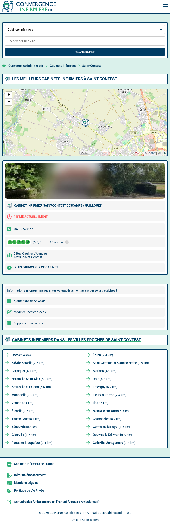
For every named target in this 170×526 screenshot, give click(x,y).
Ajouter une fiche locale (29, 301)
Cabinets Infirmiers (63, 65)
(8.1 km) (26, 419)
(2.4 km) (21, 355)
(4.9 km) (104, 371)
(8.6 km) (111, 427)
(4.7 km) (24, 371)
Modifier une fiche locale (30, 312)
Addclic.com (90, 520)
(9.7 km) (114, 443)
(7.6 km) (23, 411)
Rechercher (85, 51)
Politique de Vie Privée (29, 490)
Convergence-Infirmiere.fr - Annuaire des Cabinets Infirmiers (90, 512)
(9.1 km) (32, 443)
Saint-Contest (91, 65)
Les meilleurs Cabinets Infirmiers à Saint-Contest (64, 79)
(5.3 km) (102, 379)
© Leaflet (150, 153)
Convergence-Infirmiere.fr (25, 65)
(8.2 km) (107, 419)
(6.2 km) (105, 387)
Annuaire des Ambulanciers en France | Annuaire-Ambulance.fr (56, 502)
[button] (85, 122)
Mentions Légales (26, 483)
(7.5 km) (100, 403)
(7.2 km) (25, 395)
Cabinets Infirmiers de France (34, 464)
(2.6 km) (28, 363)
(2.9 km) (121, 363)
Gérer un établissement (30, 475)
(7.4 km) (109, 395)
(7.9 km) (111, 411)
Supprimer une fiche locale (32, 323)
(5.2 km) (32, 379)
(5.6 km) (31, 387)
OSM (163, 153)
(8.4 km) (25, 427)
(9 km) (112, 435)
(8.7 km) (24, 435)
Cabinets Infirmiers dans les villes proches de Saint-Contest (76, 339)
